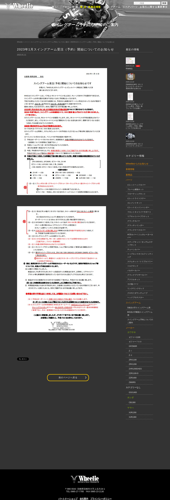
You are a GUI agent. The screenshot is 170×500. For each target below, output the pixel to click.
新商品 (129, 175)
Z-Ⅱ (130, 355)
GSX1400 (133, 392)
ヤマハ (130, 407)
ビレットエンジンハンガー (138, 207)
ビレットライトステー (136, 198)
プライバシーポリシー (101, 498)
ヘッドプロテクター (135, 297)
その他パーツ (132, 284)
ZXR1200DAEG (135, 369)
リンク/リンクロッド (135, 288)
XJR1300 (132, 417)
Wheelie (20, 42)
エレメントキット (134, 203)
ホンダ (130, 397)
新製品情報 (94, 7)
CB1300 (132, 402)
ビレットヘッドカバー (136, 185)
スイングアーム (112, 7)
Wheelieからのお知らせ (137, 163)
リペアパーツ (130, 7)
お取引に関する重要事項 (154, 7)
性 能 (75, 7)
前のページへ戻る (68, 377)
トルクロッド (132, 266)
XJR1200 (132, 412)
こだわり (65, 7)
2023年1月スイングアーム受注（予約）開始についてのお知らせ (92, 42)
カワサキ (131, 332)
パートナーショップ (68, 498)
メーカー (130, 328)
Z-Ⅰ (130, 351)
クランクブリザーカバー (137, 275)
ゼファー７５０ (135, 342)
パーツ (26, 42)
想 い (55, 7)
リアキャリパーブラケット (138, 216)
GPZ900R (133, 346)
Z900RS (132, 382)
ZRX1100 (133, 360)
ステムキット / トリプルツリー (140, 261)
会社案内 (84, 498)
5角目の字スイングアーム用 (138, 308)
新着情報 (130, 169)
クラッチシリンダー (135, 225)
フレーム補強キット (135, 189)
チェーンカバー (133, 249)
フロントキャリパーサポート (139, 212)
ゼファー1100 (134, 337)
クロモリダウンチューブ (137, 293)
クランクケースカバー (136, 230)
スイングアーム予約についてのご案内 (56, 42)
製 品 (83, 7)
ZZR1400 (132, 378)
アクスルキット (133, 279)
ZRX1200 (133, 364)
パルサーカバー (133, 270)
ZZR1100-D (133, 373)
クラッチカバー (133, 221)
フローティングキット (136, 194)
